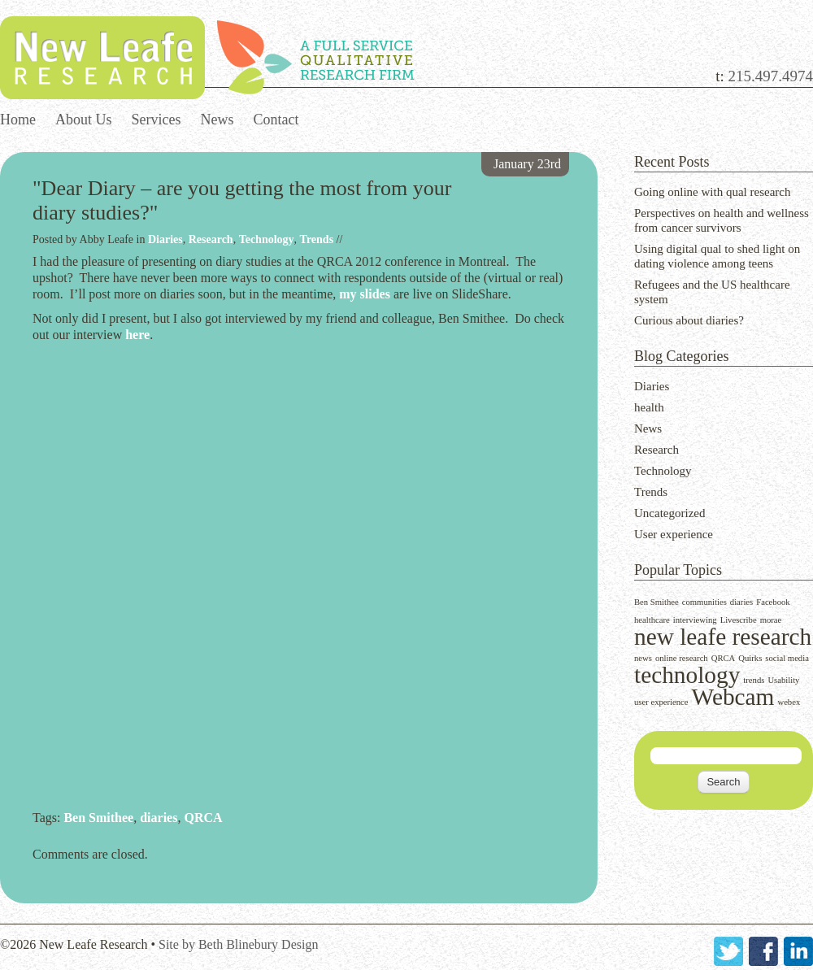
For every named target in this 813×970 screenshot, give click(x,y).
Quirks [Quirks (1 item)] (750, 658)
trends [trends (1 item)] (753, 680)
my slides (364, 294)
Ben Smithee (98, 817)
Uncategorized (669, 513)
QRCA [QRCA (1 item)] (723, 658)
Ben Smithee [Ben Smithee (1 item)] (656, 602)
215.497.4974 (771, 76)
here (137, 334)
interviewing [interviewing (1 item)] (695, 619)
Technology (663, 470)
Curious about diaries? (689, 320)
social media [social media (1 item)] (787, 658)
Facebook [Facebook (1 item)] (772, 602)
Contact (276, 119)
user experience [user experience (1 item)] (661, 702)
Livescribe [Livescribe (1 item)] (738, 619)
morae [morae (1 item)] (771, 619)
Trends (650, 491)
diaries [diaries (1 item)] (741, 602)
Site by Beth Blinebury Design (238, 944)
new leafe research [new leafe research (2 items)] (722, 637)
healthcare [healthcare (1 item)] (652, 619)
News (217, 119)
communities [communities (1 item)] (704, 602)
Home (18, 119)
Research (656, 449)
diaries (158, 817)
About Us (83, 119)
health (649, 407)
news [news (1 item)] (643, 658)
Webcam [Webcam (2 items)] (733, 697)
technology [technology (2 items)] (687, 675)
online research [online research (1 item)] (681, 658)
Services (156, 119)
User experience (673, 534)
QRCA (203, 817)
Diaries (651, 386)
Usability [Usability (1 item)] (783, 680)
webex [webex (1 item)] (788, 702)
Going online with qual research (712, 191)
